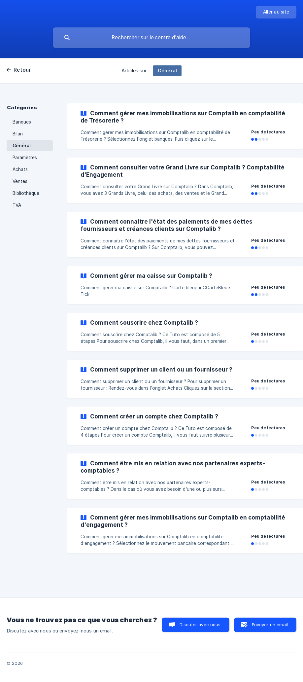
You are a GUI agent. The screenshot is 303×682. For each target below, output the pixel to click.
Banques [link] (22, 122)
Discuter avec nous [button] (200, 624)
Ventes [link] (20, 181)
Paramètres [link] (25, 157)
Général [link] (22, 145)
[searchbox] (151, 37)
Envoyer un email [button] (270, 624)
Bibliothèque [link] (26, 193)
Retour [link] (22, 70)
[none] (276, 12)
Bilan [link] (18, 133)
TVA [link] (17, 205)
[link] (185, 126)
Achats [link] (20, 169)
